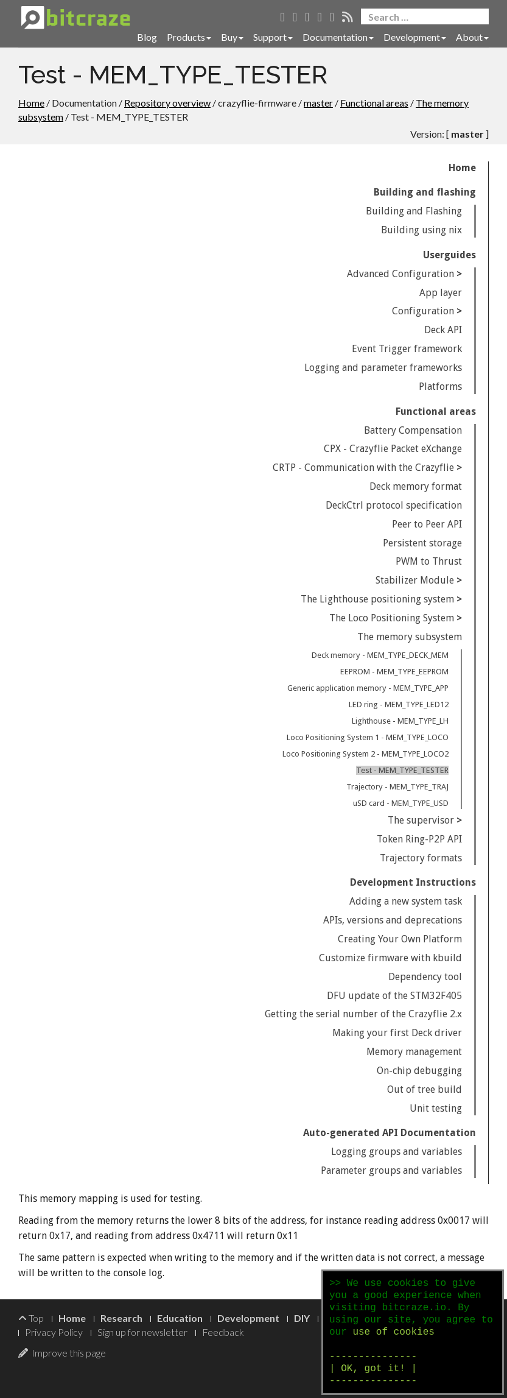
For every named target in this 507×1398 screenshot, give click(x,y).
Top (31, 1318)
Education (180, 1318)
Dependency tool (425, 977)
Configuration (423, 311)
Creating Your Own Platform (400, 939)
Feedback (223, 1332)
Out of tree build (424, 1089)
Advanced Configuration (400, 274)
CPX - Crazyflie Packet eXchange (393, 448)
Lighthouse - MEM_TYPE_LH (400, 720)
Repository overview (167, 102)
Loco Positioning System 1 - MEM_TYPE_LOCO (368, 737)
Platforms (440, 386)
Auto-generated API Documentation (389, 1133)
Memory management (414, 1051)
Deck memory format (415, 486)
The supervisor (421, 820)
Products (189, 37)
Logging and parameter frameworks (383, 367)
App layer (440, 292)
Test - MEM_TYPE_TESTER (402, 770)
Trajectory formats (421, 858)
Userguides (449, 255)
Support (273, 37)
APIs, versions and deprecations (392, 920)
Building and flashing (425, 192)
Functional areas (374, 102)
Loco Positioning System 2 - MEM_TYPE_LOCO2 (365, 753)
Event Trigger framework (407, 349)
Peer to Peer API (427, 524)
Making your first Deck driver (397, 1033)
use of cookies (393, 1332)
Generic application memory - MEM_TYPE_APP (368, 688)
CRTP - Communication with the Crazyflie (363, 467)
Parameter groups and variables (391, 1170)
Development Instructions (413, 882)
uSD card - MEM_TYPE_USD (401, 803)
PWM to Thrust (429, 561)
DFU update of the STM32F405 (394, 995)
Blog (147, 37)
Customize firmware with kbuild (390, 958)
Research (121, 1318)
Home (31, 102)
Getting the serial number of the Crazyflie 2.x (363, 1014)
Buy (232, 37)
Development (414, 37)
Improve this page (62, 1352)
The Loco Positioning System (391, 618)
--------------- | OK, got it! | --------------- (373, 1369)
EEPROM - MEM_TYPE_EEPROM (394, 671)
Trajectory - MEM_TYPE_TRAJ (397, 786)
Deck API (443, 330)
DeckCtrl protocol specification (394, 505)
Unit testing (436, 1108)
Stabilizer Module (415, 580)
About (472, 37)
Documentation (338, 37)
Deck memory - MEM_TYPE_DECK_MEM (380, 655)
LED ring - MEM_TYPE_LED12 (399, 704)
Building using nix (421, 230)
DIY (302, 1318)
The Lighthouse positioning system (377, 599)
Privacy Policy (54, 1332)
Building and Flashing (414, 211)
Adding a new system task (405, 901)
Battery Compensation (413, 430)
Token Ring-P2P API (419, 839)
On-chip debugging (419, 1070)
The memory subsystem (409, 637)
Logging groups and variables (396, 1151)
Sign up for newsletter (142, 1332)
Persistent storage (422, 543)
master (318, 102)
